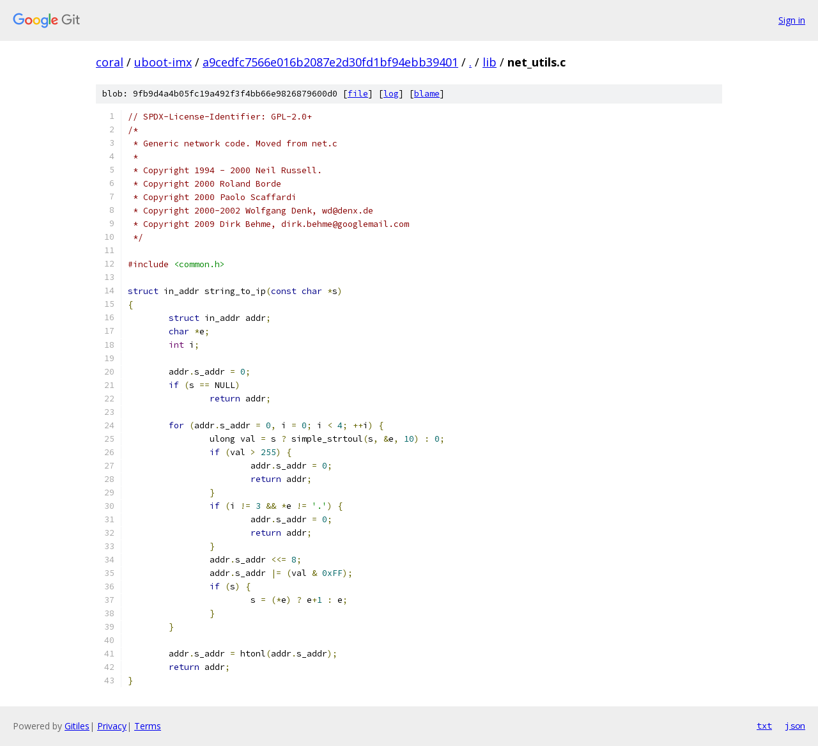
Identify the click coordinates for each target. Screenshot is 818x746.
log (391, 93)
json (795, 725)
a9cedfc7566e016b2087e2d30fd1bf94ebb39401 (330, 62)
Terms (147, 726)
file (358, 93)
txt (764, 725)
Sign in (791, 20)
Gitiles (77, 726)
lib (489, 62)
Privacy (112, 726)
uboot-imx (163, 62)
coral (109, 62)
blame (427, 93)
